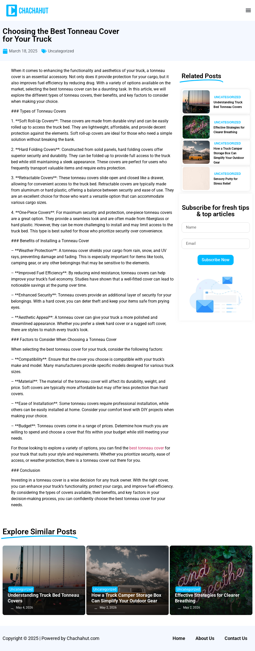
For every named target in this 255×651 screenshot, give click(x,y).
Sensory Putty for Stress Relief (225, 181)
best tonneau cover (146, 448)
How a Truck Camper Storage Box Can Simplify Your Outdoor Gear (229, 155)
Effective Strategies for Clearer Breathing (229, 130)
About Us (205, 638)
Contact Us (236, 638)
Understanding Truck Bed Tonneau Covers (228, 105)
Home (179, 638)
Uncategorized (61, 51)
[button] (248, 10)
